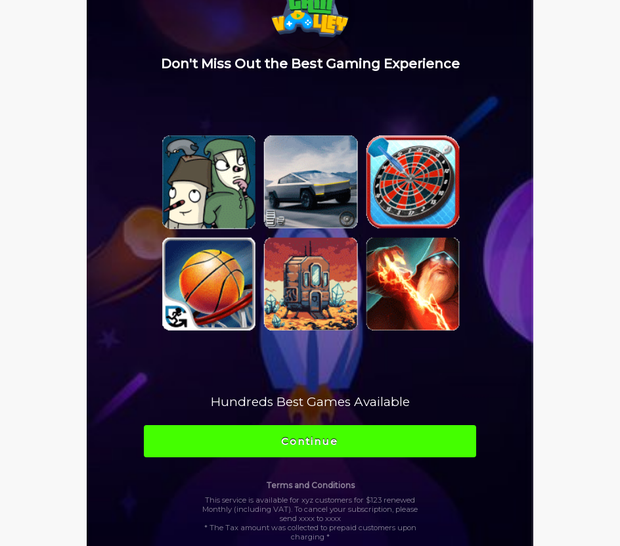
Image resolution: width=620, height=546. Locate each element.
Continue (309, 441)
